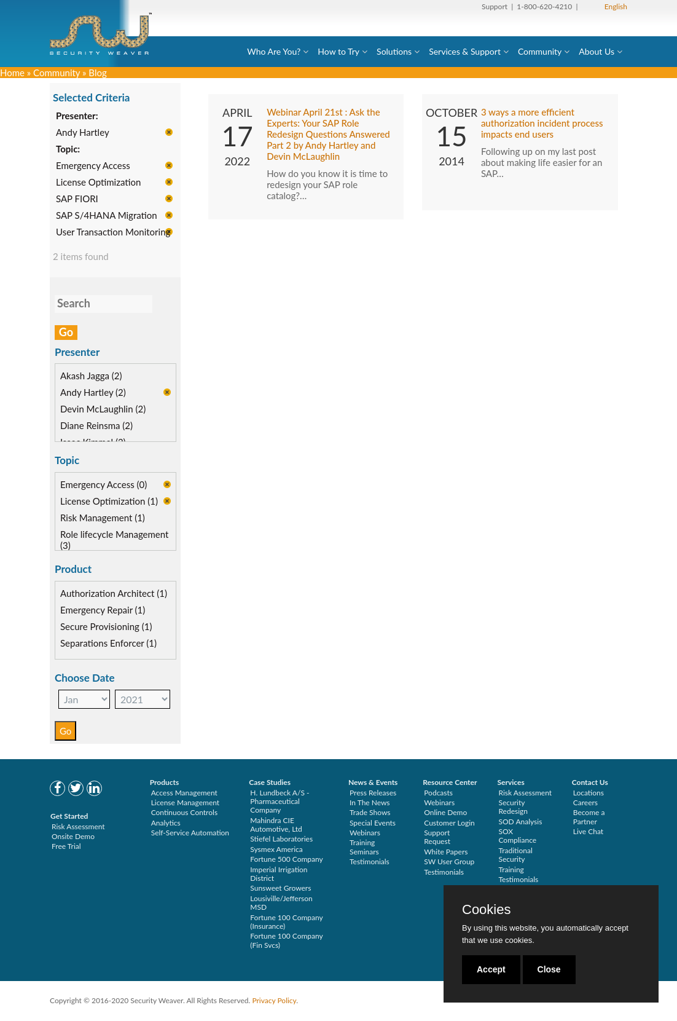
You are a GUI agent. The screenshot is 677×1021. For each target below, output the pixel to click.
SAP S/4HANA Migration (106, 216)
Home (12, 72)
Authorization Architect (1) (113, 593)
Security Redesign (513, 807)
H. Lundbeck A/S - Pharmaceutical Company (279, 801)
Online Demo (445, 812)
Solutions (394, 51)
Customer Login (449, 822)
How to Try (338, 51)
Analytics (166, 822)
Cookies (486, 910)
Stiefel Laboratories (281, 838)
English (616, 6)
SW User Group (449, 861)
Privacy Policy (274, 1000)
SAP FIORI (77, 199)
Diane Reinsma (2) (96, 426)
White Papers (446, 851)
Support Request (437, 837)
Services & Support (465, 51)
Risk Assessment (78, 826)
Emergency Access (93, 166)
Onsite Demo (73, 836)
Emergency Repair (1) (102, 610)
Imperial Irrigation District (278, 874)
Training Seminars (364, 847)
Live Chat (588, 831)
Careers (585, 802)
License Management (185, 802)
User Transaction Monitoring (113, 232)
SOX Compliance (517, 836)
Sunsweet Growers (280, 888)
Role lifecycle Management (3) (114, 541)
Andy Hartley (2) (93, 393)
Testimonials (369, 861)
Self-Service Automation (190, 832)
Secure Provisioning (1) (106, 627)
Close (549, 969)
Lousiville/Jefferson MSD (281, 903)
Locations (588, 792)
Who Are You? (273, 51)
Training (510, 869)
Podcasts (438, 792)
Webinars (365, 832)
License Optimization (98, 183)
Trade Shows (370, 812)
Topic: (68, 150)
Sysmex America (276, 849)
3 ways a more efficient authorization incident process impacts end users (542, 123)
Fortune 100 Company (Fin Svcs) (286, 940)
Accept (491, 969)
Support (494, 6)
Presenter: (77, 116)
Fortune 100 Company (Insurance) (286, 922)
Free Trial (66, 846)
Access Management (184, 792)
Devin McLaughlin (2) (103, 410)
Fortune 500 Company (286, 859)
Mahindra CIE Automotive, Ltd (276, 825)
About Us (596, 51)
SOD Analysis (520, 821)
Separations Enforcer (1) (108, 643)
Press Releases (373, 792)
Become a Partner (589, 817)
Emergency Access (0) (103, 485)
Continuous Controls (184, 812)
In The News (370, 802)
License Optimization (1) (109, 502)
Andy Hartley (82, 133)
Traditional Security (515, 855)
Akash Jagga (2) (91, 376)
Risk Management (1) (102, 518)
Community (540, 51)
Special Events (373, 822)
